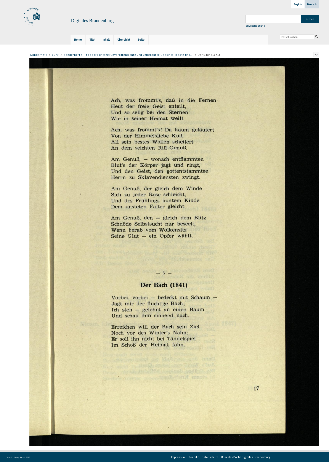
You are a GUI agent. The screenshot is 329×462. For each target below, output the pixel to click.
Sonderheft (38, 55)
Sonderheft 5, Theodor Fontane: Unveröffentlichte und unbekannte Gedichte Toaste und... (128, 55)
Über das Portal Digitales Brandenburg (246, 457)
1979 (55, 55)
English (298, 4)
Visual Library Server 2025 (18, 457)
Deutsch (311, 4)
